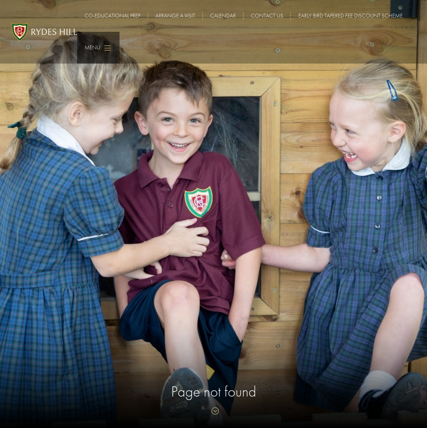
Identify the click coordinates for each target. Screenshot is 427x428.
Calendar (223, 15)
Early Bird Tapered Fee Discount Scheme (350, 15)
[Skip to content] (213, 412)
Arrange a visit (175, 15)
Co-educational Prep (112, 15)
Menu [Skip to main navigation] (98, 48)
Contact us (267, 15)
